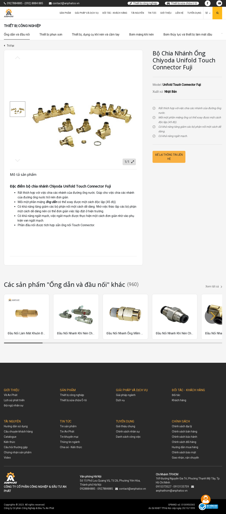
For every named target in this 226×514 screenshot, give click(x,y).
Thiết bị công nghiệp (143, 3)
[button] (212, 316)
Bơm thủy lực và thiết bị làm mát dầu (187, 34)
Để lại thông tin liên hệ (169, 156)
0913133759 (181, 486)
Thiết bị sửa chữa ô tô (182, 3)
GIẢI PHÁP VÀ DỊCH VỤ (132, 390)
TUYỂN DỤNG (125, 421)
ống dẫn (51, 202)
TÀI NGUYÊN (12, 421)
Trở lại (9, 45)
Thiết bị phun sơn (50, 34)
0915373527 (163, 486)
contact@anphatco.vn (132, 488)
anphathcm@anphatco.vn (172, 490)
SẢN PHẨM (68, 390)
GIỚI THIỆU (11, 390)
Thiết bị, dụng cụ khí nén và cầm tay (95, 34)
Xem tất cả (214, 287)
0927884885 (105, 488)
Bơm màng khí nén (141, 34)
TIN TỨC (65, 421)
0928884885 (87, 488)
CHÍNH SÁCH (181, 421)
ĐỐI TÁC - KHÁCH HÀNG (188, 390)
